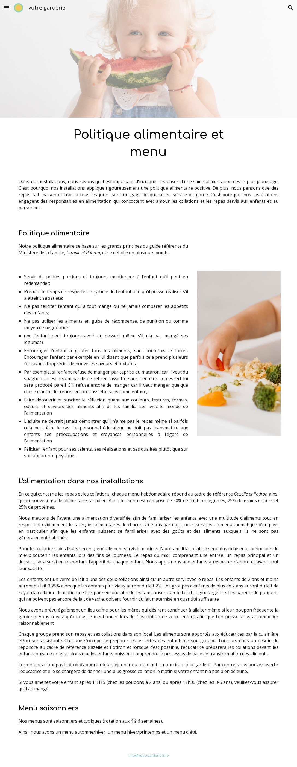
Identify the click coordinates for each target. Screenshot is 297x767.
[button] (6, 7)
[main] (149, 143)
